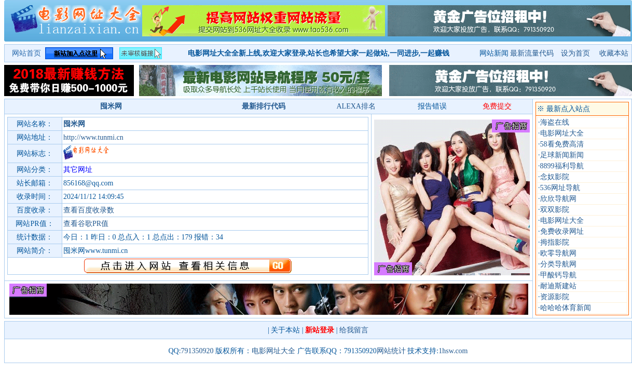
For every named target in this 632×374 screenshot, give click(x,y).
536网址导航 (560, 188)
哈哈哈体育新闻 (565, 308)
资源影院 (554, 297)
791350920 (197, 351)
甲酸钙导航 (558, 275)
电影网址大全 (562, 133)
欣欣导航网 (558, 199)
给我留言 (353, 330)
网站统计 (391, 351)
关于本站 (285, 330)
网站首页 (26, 53)
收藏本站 (613, 53)
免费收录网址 (562, 231)
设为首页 (576, 53)
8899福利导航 (562, 166)
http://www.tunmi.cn (93, 137)
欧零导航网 (558, 253)
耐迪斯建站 (558, 286)
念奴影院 (554, 177)
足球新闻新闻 (562, 155)
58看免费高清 (562, 144)
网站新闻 (494, 53)
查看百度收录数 (88, 210)
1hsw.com (453, 351)
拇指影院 (554, 242)
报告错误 (432, 106)
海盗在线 (554, 122)
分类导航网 (558, 264)
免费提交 (497, 106)
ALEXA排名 (355, 106)
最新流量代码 (532, 53)
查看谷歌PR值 (85, 224)
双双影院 (554, 209)
